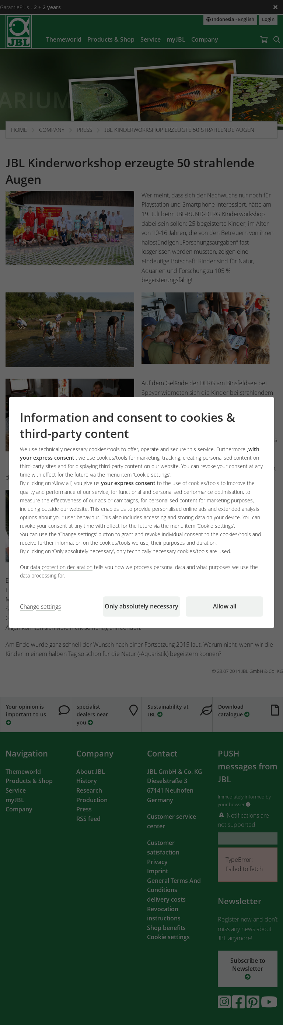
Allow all (224, 606)
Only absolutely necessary (141, 606)
